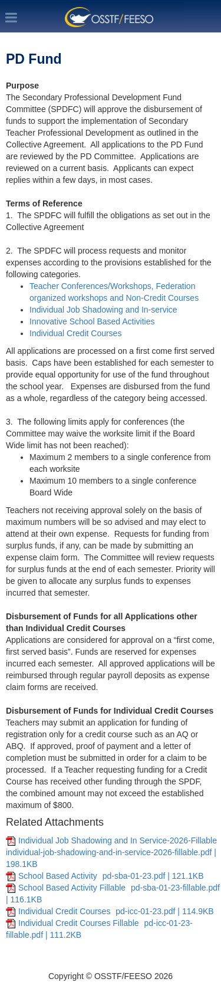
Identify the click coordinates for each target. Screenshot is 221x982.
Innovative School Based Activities (93, 321)
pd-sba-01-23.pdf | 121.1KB (153, 876)
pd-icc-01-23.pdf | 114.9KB (164, 911)
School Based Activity (59, 876)
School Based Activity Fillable (73, 887)
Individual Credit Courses (75, 333)
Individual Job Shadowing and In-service (104, 309)
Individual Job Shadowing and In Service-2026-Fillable (117, 840)
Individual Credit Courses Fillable (79, 923)
